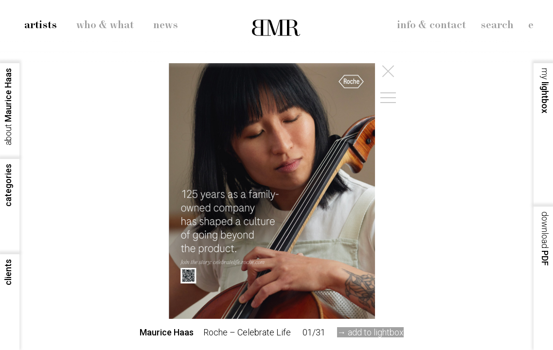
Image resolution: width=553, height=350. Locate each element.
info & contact (431, 25)
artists (40, 25)
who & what (105, 25)
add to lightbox (376, 332)
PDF (545, 238)
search (497, 25)
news (165, 25)
